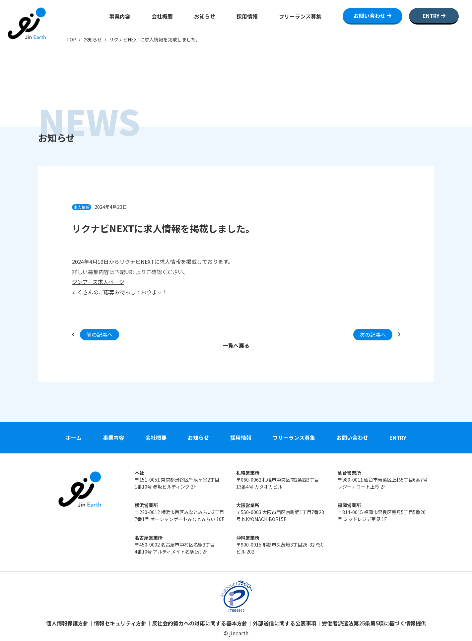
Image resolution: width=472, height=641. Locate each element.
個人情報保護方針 (67, 623)
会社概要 (162, 16)
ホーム (74, 437)
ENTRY (397, 437)
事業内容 (119, 16)
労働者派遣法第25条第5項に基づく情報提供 (374, 623)
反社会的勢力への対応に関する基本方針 (199, 623)
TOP (71, 39)
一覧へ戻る (236, 345)
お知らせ (204, 16)
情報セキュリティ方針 (120, 623)
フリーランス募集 (300, 16)
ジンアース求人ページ (98, 282)
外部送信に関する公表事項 (284, 623)
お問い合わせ (352, 437)
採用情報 (247, 16)
